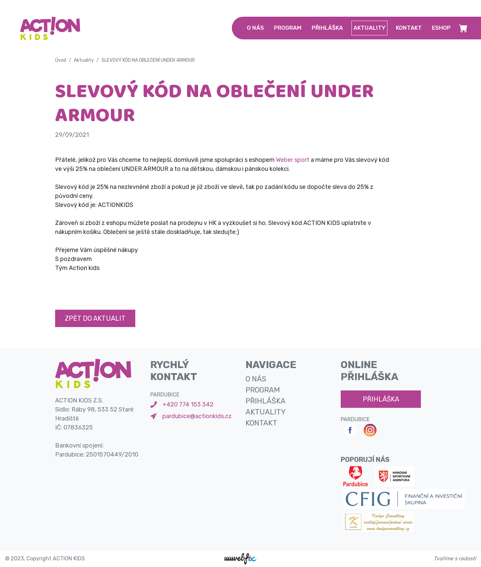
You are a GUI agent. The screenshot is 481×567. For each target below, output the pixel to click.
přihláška (327, 27)
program (288, 27)
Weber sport (292, 160)
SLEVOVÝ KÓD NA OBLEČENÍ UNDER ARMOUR (148, 60)
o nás (255, 27)
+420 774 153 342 (187, 404)
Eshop (441, 27)
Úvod (60, 60)
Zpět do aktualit (95, 318)
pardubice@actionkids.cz (197, 416)
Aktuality (84, 60)
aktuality (369, 27)
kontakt (409, 27)
